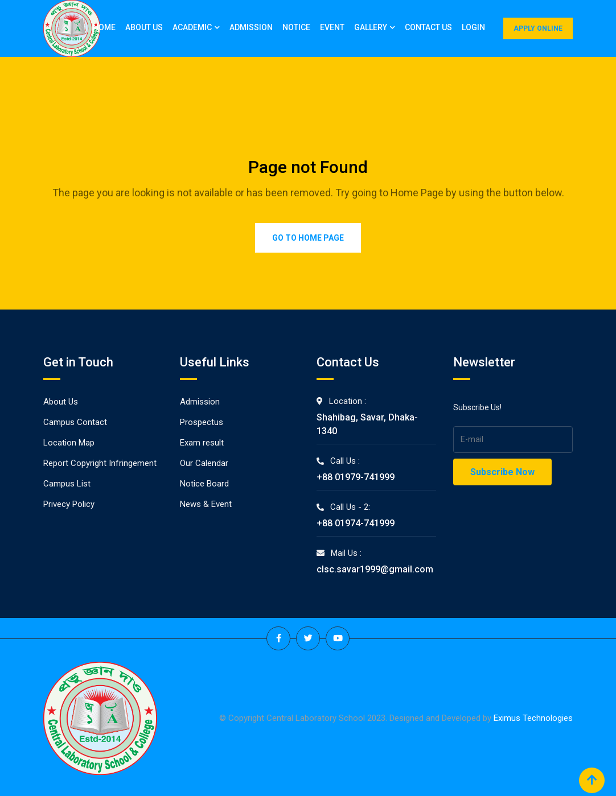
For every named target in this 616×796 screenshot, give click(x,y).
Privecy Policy (69, 504)
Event (332, 27)
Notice (296, 27)
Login (473, 27)
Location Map (69, 443)
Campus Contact (75, 422)
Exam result (202, 443)
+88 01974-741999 (356, 523)
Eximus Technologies (533, 718)
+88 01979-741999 (356, 477)
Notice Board (204, 484)
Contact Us (428, 27)
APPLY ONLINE (538, 28)
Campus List (67, 484)
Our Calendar (204, 463)
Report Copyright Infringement (100, 463)
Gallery (370, 27)
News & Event (206, 504)
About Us (144, 27)
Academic (192, 27)
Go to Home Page (308, 237)
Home (104, 27)
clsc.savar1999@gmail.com (375, 569)
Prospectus (201, 422)
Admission (251, 27)
